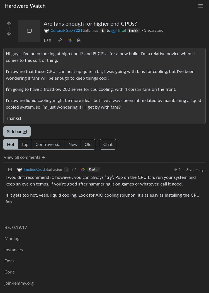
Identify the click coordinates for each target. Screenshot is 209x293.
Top (25, 144)
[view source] (78, 40)
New (72, 144)
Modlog (12, 238)
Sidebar (17, 131)
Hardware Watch (25, 5)
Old (87, 144)
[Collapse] (10, 169)
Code (9, 271)
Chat (108, 144)
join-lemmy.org (18, 282)
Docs (9, 260)
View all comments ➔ (24, 157)
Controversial (48, 144)
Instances (13, 249)
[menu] (201, 5)
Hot (10, 144)
